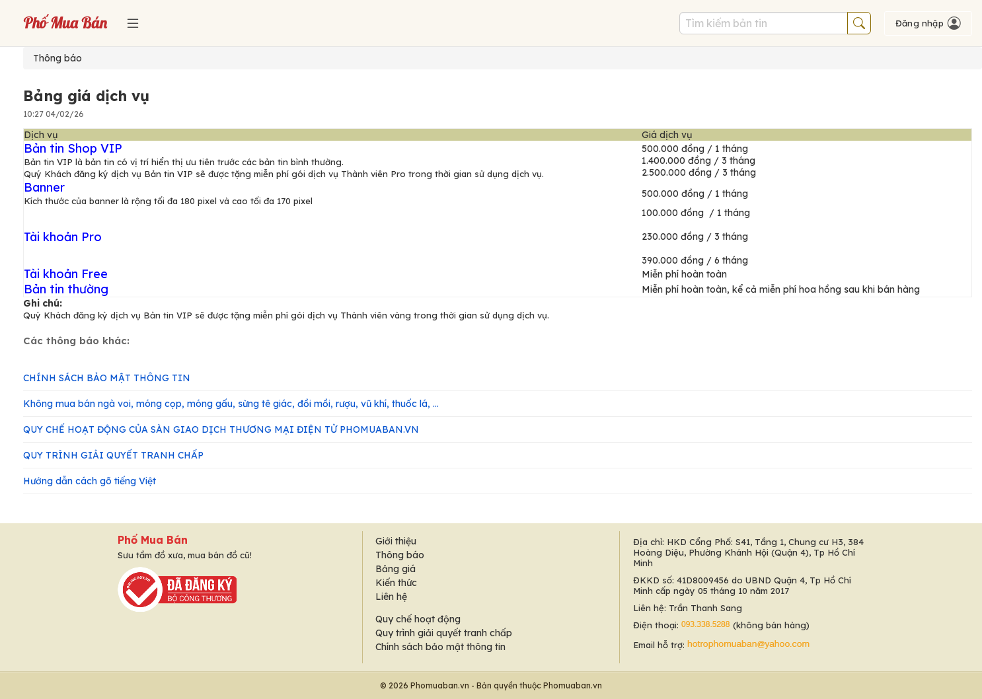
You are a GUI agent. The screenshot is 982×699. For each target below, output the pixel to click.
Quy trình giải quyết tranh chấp (443, 633)
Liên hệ (391, 597)
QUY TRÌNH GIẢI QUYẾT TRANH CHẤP (113, 455)
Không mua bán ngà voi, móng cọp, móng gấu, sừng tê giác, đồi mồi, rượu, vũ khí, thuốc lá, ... (231, 404)
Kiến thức (396, 583)
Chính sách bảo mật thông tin (440, 647)
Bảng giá (395, 569)
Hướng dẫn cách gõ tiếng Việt (89, 481)
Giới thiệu (395, 541)
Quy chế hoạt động (418, 619)
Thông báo (57, 58)
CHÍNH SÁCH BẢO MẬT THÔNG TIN (106, 378)
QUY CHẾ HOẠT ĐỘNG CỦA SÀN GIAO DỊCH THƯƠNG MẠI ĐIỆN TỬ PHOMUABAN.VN (221, 429)
